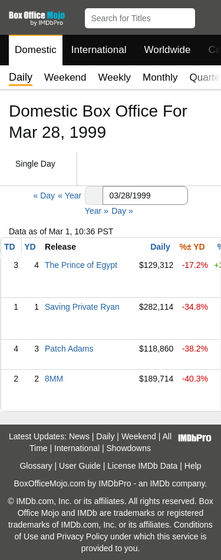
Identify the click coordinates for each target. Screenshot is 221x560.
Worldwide (167, 49)
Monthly (160, 77)
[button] (206, 16)
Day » (122, 211)
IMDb (159, 483)
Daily (160, 246)
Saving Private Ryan (82, 307)
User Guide (80, 465)
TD (9, 246)
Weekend (65, 77)
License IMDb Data (142, 465)
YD (29, 246)
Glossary (35, 465)
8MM (54, 378)
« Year (69, 195)
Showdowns (129, 448)
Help (193, 465)
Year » (96, 211)
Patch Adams (69, 348)
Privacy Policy (82, 536)
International (99, 49)
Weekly (114, 77)
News (79, 436)
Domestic (36, 49)
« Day (44, 195)
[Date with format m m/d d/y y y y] (145, 195)
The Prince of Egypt (81, 265)
